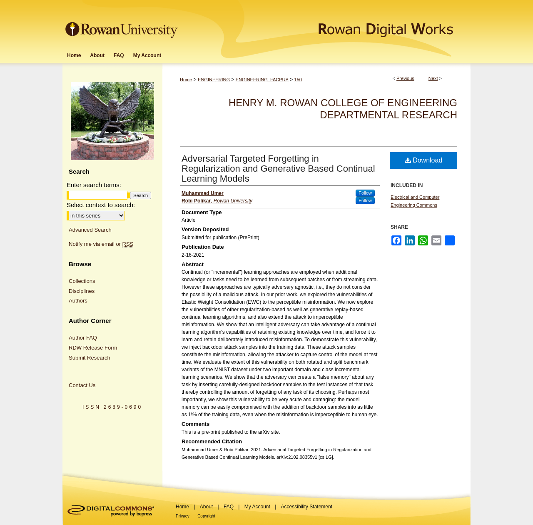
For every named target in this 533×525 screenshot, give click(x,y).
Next (433, 78)
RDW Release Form (93, 348)
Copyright (206, 516)
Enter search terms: (94, 184)
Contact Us (82, 385)
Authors (78, 301)
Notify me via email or (101, 244)
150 (298, 79)
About (206, 507)
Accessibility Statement (306, 507)
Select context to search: (101, 204)
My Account (257, 507)
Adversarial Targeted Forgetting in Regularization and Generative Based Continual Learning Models (278, 168)
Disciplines (82, 291)
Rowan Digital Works (325, 23)
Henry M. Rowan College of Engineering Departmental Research (343, 108)
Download (424, 160)
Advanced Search (90, 230)
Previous (405, 78)
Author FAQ (83, 338)
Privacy (182, 516)
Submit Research (89, 358)
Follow (365, 192)
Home (186, 79)
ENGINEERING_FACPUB (262, 79)
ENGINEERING (214, 79)
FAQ (229, 507)
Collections (82, 281)
